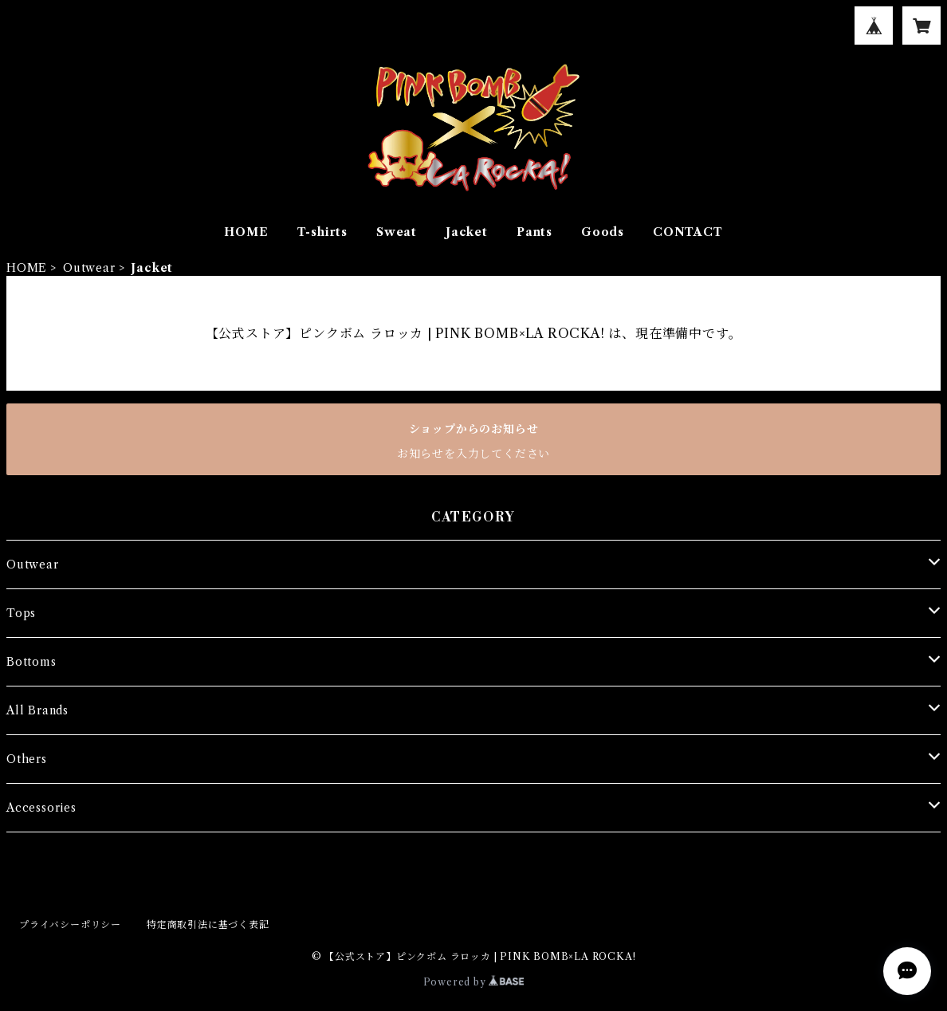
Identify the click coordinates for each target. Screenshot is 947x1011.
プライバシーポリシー (70, 924)
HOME (246, 232)
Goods (602, 232)
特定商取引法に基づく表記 (208, 924)
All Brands (37, 710)
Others (26, 759)
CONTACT (688, 232)
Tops (21, 613)
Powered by (474, 982)
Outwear (89, 268)
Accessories (41, 808)
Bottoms (31, 662)
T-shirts (322, 232)
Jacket (467, 232)
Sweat (396, 232)
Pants (534, 232)
